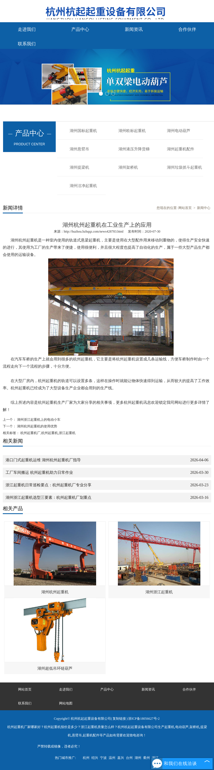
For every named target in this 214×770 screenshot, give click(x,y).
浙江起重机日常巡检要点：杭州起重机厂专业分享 (48, 485)
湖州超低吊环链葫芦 (54, 668)
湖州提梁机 (79, 167)
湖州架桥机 (128, 167)
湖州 (138, 758)
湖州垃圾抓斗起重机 (184, 167)
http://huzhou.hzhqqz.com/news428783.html (93, 231)
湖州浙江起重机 (159, 592)
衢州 (146, 758)
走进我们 (27, 29)
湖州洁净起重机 (83, 186)
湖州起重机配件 (180, 149)
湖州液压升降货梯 (134, 149)
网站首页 (185, 208)
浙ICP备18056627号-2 (144, 719)
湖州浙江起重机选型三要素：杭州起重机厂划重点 (48, 497)
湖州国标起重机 (83, 131)
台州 (129, 758)
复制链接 (119, 719)
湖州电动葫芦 (178, 131)
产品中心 (80, 29)
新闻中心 (203, 208)
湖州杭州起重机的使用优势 (36, 426)
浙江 (155, 758)
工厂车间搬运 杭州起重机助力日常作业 (39, 472)
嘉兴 (120, 758)
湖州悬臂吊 (79, 149)
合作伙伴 (187, 29)
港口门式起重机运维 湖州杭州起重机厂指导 (43, 460)
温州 (112, 758)
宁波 (103, 758)
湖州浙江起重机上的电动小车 (38, 420)
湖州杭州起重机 (55, 592)
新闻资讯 (134, 29)
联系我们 (27, 43)
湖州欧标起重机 (132, 131)
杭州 (86, 758)
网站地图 (65, 703)
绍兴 (94, 758)
